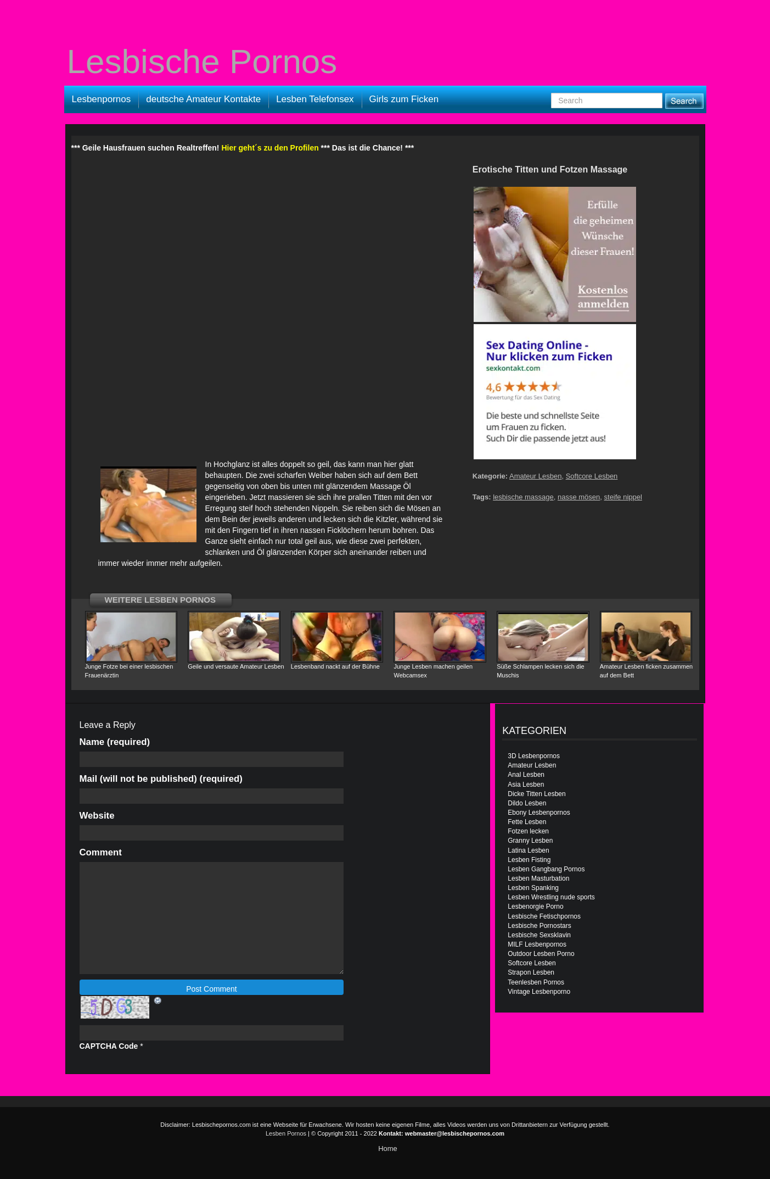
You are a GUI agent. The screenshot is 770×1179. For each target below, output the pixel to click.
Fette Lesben (527, 822)
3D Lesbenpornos (534, 756)
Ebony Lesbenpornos (539, 812)
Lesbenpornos (101, 99)
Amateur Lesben (535, 476)
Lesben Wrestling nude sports (551, 897)
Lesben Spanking (533, 888)
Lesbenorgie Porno (535, 906)
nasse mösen (579, 497)
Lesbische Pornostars (539, 926)
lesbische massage (523, 497)
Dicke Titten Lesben (536, 794)
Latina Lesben (528, 850)
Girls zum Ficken (404, 99)
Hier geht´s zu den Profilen (269, 147)
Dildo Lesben (527, 803)
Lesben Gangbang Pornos (546, 869)
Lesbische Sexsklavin (539, 935)
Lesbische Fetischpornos (544, 916)
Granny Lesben (530, 840)
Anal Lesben (526, 774)
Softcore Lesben (592, 476)
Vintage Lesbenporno (539, 992)
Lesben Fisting (529, 860)
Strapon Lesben (531, 972)
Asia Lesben (526, 784)
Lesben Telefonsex (314, 99)
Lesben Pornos (286, 1133)
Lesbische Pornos (202, 61)
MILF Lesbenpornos (537, 944)
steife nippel (623, 497)
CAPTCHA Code (109, 1046)
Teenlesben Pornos (536, 982)
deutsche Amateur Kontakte (203, 99)
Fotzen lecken (528, 831)
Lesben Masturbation (538, 878)
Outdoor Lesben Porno (541, 954)
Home (387, 1148)
